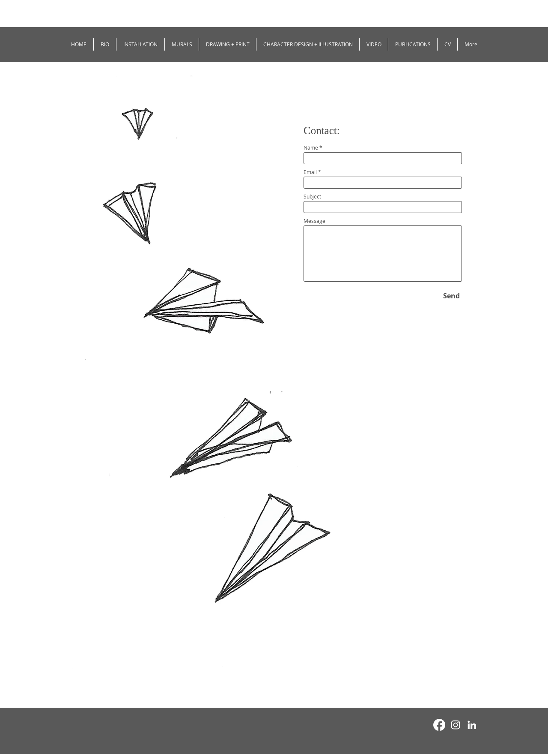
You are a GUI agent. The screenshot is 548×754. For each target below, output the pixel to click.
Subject (312, 196)
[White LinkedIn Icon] (472, 725)
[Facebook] (439, 725)
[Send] (451, 295)
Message (314, 220)
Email (310, 171)
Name (311, 147)
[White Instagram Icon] (456, 725)
